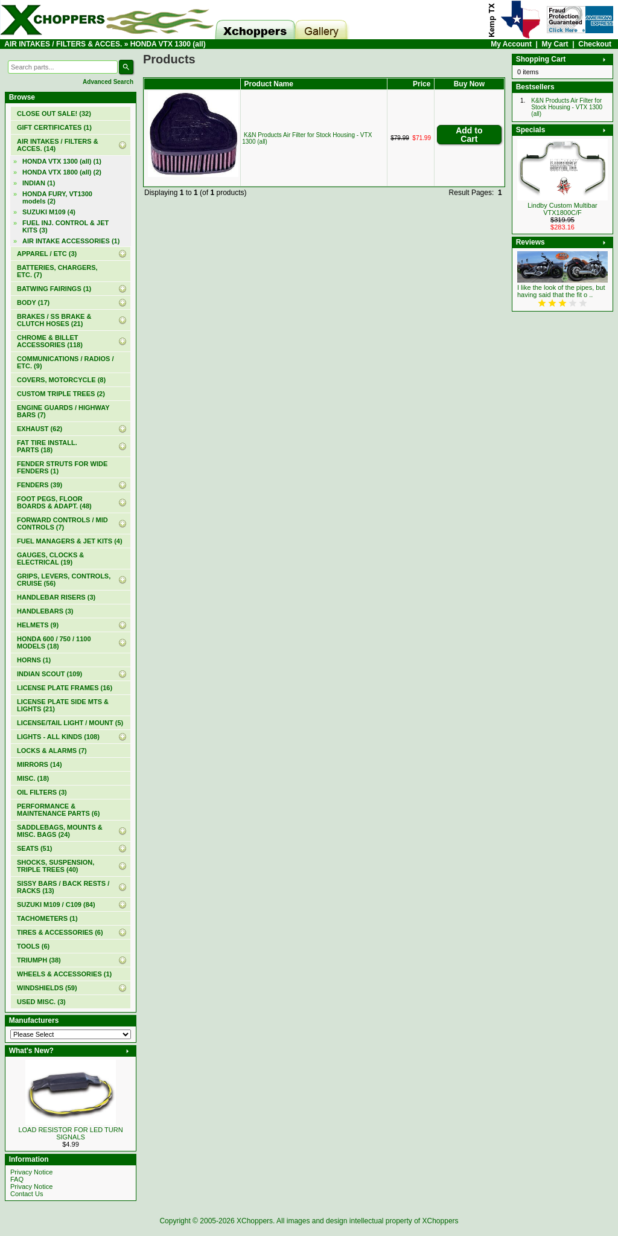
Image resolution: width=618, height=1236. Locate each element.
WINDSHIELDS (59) (47, 987)
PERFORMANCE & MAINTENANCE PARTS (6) (58, 809)
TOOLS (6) (33, 946)
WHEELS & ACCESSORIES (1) (64, 974)
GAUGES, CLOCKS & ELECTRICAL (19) (50, 558)
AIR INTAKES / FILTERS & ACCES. (63, 44)
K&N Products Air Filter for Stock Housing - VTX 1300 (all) (566, 107)
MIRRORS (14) (39, 764)
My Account (511, 44)
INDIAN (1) (38, 183)
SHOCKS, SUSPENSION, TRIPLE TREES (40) (55, 866)
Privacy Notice (31, 1172)
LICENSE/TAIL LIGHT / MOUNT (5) (70, 722)
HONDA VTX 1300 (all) (168, 44)
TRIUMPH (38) (39, 960)
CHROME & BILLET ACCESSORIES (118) (50, 341)
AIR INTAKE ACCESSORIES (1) (70, 241)
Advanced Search (108, 81)
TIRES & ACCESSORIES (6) (60, 932)
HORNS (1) (34, 660)
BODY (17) (33, 302)
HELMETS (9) (38, 625)
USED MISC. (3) (41, 1001)
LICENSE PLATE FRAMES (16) (64, 687)
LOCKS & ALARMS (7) (52, 750)
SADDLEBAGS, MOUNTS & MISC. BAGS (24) (60, 831)
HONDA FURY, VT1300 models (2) (57, 197)
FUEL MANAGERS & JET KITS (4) (70, 541)
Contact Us (26, 1193)
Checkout (594, 44)
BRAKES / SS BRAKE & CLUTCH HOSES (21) (54, 320)
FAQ (17, 1179)
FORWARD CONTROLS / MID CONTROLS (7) (62, 523)
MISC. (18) (33, 778)
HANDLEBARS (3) (45, 611)
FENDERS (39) (39, 484)
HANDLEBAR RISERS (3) (56, 597)
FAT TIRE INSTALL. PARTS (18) (47, 446)
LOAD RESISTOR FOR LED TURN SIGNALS (70, 1133)
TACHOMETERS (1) (47, 918)
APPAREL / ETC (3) (47, 253)
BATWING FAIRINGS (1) (54, 288)
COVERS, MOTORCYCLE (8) (61, 379)
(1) (54, 127)
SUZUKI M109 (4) (48, 212)
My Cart (555, 44)
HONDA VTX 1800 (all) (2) (61, 172)
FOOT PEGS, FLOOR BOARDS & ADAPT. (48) (54, 502)
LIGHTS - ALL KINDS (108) (58, 736)
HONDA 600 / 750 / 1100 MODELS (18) (54, 642)
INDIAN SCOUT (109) (49, 673)
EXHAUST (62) (39, 428)
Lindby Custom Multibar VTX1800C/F (562, 209)
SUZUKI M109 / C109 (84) (56, 904)
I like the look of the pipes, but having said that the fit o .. (561, 291)
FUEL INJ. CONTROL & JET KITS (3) (65, 226)
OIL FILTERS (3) (42, 792)
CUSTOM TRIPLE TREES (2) (61, 393)
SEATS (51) (34, 848)
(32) (54, 113)
